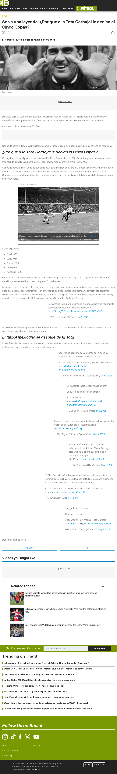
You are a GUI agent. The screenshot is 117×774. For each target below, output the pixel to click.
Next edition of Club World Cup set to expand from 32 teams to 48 (35, 691)
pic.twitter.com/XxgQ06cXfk (91, 459)
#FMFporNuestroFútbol (75, 366)
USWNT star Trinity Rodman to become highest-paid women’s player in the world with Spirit (48, 709)
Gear (63, 8)
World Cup (7, 8)
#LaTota (78, 401)
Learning (54, 8)
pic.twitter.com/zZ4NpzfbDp (71, 492)
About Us (35, 745)
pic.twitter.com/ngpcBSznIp (68, 428)
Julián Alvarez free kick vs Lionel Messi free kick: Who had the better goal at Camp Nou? (46, 663)
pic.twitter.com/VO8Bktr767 (73, 369)
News (17, 8)
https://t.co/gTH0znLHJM (60, 311)
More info (36, 769)
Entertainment (30, 8)
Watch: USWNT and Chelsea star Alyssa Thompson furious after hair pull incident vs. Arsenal (48, 669)
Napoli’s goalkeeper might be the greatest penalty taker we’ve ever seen (39, 697)
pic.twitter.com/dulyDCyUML (97, 523)
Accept (88, 765)
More (70, 8)
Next (87, 548)
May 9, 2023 (82, 317)
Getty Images (7, 92)
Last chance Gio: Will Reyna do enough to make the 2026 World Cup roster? (62, 625)
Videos (43, 8)
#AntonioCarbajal (92, 401)
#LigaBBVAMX (72, 523)
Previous (29, 548)
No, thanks (99, 765)
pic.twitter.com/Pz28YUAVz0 (87, 311)
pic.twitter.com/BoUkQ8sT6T (81, 404)
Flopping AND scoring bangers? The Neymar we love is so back (34, 686)
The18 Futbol (86, 8)
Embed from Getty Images (27, 184)
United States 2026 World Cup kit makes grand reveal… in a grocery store (39, 680)
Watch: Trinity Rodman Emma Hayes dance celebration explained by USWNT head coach (46, 703)
